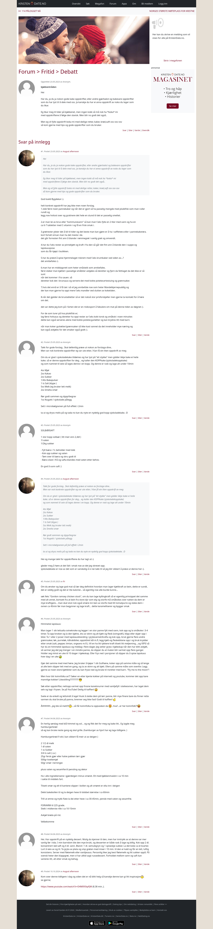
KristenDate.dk (97, 916)
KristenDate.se (83, 916)
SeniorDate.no (122, 916)
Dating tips (117, 904)
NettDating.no (144, 916)
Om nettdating (130, 904)
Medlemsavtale (82, 910)
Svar (124, 130)
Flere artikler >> (160, 904)
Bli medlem (147, 3)
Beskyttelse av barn (148, 910)
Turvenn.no (109, 916)
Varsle (137, 130)
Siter (131, 130)
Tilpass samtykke (131, 910)
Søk (88, 3)
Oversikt (76, 3)
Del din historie (52, 904)
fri (64, 581)
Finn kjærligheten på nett (70, 904)
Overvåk (145, 130)
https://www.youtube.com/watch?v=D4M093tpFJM (66, 886)
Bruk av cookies (115, 910)
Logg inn (162, 3)
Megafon (99, 3)
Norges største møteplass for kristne (172, 11)
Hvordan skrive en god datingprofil (97, 904)
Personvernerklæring (98, 910)
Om (134, 3)
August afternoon (71, 151)
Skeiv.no (133, 916)
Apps (124, 3)
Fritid (47, 71)
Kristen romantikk (145, 904)
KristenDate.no (69, 916)
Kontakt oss (162, 910)
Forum (113, 3)
